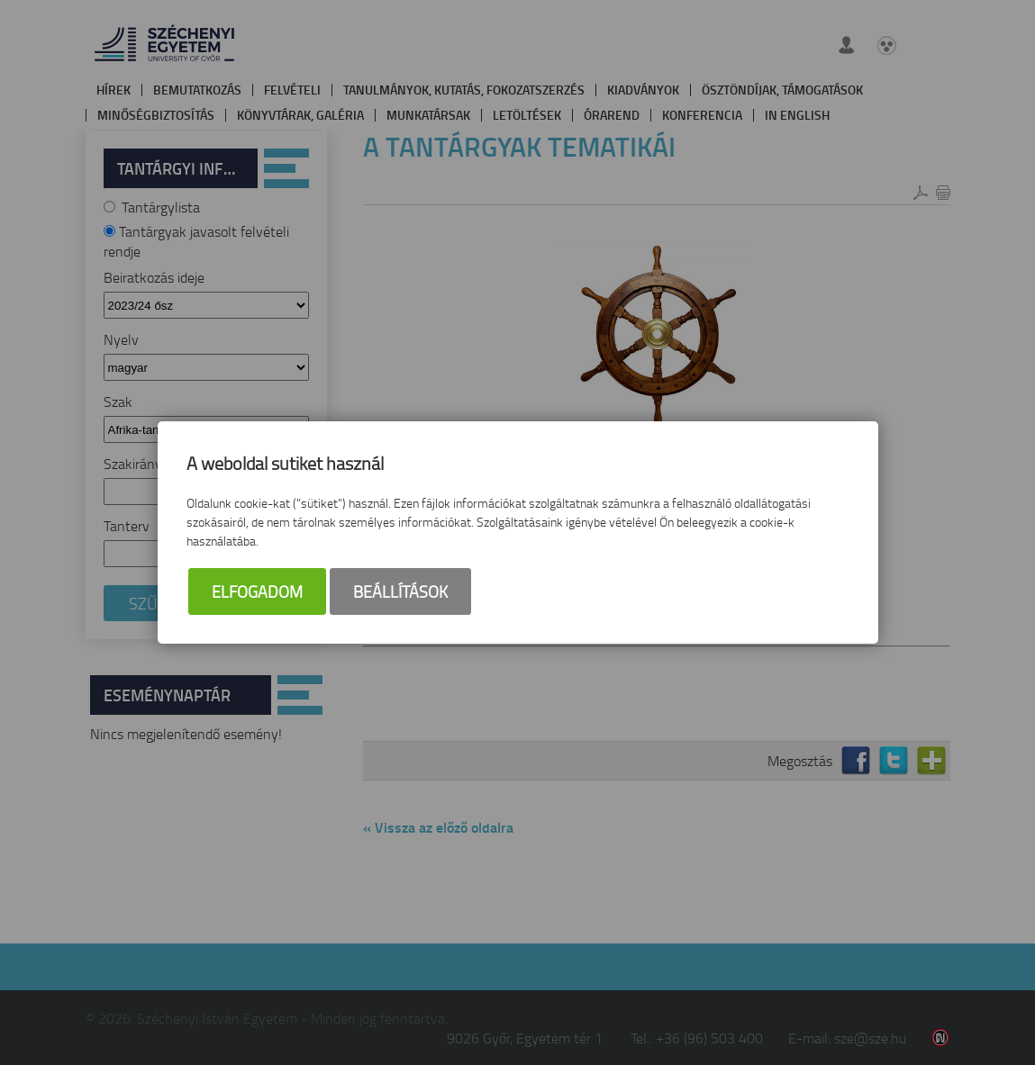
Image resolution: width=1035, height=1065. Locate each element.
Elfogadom (257, 593)
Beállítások (400, 593)
